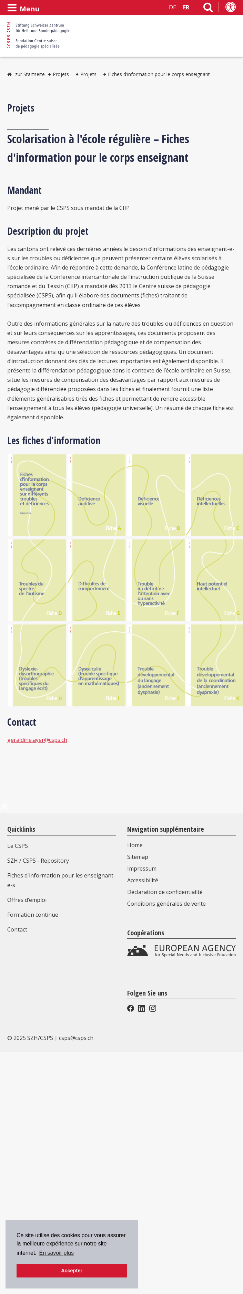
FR (186, 7)
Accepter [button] (71, 1270)
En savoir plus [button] (56, 1253)
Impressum (141, 868)
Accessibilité (142, 880)
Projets (61, 74)
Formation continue (32, 914)
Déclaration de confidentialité (165, 892)
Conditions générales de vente (166, 903)
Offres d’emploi (27, 900)
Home (135, 845)
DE (172, 7)
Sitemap (137, 857)
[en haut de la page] (4, 809)
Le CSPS (17, 846)
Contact (17, 929)
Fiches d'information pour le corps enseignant (159, 74)
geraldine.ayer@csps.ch (37, 740)
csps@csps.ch (76, 1038)
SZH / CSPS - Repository (38, 860)
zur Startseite (30, 74)
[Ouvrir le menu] (23, 7)
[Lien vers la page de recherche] (208, 8)
